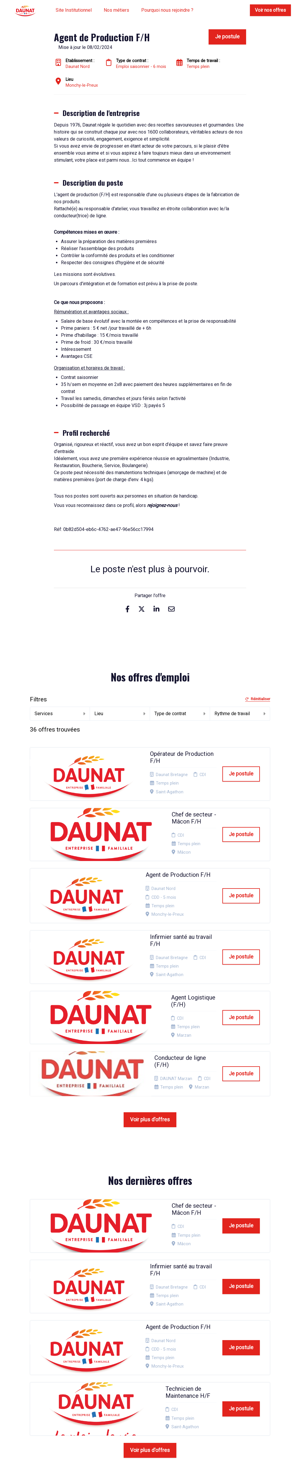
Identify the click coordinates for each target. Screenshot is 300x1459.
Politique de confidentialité (154, 1355)
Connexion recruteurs (151, 1380)
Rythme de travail (239, 713)
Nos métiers (116, 10)
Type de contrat (179, 713)
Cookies (148, 1364)
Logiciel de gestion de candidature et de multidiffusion (150, 1448)
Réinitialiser (257, 699)
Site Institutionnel (74, 10)
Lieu (119, 713)
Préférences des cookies (152, 1392)
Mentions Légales (149, 1343)
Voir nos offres (270, 10)
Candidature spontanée (108, 1343)
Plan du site (152, 1371)
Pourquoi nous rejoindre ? (167, 10)
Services (60, 713)
